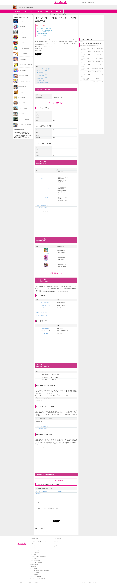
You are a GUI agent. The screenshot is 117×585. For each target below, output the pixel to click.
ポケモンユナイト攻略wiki (36, 562)
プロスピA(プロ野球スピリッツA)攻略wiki (39, 570)
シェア (37, 55)
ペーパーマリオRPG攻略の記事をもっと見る (94, 82)
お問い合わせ (56, 541)
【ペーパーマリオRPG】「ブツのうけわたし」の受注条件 (92, 52)
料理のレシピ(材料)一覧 (43, 31)
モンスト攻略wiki (34, 549)
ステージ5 (55, 95)
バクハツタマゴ (45, 308)
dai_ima (40, 48)
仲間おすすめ (48, 11)
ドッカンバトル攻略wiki (35, 550)
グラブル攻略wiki (34, 545)
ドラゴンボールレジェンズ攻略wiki (38, 556)
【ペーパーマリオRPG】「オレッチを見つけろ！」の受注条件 (92, 72)
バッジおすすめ (38, 11)
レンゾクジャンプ (45, 178)
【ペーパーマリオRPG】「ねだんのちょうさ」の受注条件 (92, 75)
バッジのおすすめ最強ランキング (45, 28)
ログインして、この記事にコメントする (49, 508)
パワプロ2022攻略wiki (35, 560)
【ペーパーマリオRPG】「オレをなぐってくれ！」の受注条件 (92, 65)
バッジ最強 (59, 491)
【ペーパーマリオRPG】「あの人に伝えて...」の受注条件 (92, 69)
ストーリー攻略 (28, 11)
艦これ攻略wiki (33, 568)
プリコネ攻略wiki (34, 554)
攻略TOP (17, 11)
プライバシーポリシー (58, 547)
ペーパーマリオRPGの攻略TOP (56, 480)
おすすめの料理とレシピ (41, 315)
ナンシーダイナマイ (45, 302)
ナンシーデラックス (45, 305)
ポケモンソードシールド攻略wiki (37, 578)
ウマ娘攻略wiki (33, 543)
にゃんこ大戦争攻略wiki (35, 552)
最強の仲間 (38, 493)
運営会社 (55, 543)
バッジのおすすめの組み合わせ (44, 30)
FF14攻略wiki (33, 566)
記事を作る (83, 2)
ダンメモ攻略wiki (34, 574)
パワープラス (45, 197)
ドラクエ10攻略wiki (34, 572)
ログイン (98, 2)
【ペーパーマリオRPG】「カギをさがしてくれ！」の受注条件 (92, 55)
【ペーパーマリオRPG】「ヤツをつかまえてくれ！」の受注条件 (91, 79)
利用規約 (55, 545)
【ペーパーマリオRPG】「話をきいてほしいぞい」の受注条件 (92, 49)
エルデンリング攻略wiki (35, 576)
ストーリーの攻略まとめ (56, 103)
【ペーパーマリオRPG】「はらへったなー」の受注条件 (92, 59)
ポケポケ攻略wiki (34, 558)
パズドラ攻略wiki (34, 547)
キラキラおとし (45, 328)
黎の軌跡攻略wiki (34, 564)
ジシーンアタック (45, 188)
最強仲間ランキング (42, 33)
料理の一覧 (58, 11)
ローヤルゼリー (45, 333)
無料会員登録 (91, 2)
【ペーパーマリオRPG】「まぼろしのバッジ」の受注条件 (92, 62)
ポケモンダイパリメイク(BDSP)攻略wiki (39, 541)
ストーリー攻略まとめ (42, 35)
